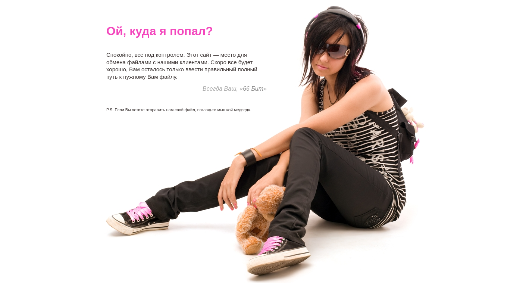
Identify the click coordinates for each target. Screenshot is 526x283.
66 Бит (253, 88)
